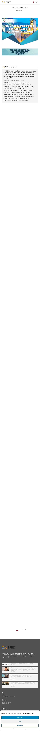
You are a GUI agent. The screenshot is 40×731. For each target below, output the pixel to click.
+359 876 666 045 (6, 702)
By (17, 80)
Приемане (20, 717)
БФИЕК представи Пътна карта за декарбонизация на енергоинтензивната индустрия (22, 676)
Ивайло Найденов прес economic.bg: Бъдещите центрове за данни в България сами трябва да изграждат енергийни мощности (23, 669)
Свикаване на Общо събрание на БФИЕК (22, 663)
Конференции (7, 80)
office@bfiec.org (6, 710)
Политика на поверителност (19, 729)
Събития (13, 80)
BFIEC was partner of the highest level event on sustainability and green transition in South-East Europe (23, 684)
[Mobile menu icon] (37, 2)
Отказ (20, 721)
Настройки (20, 725)
